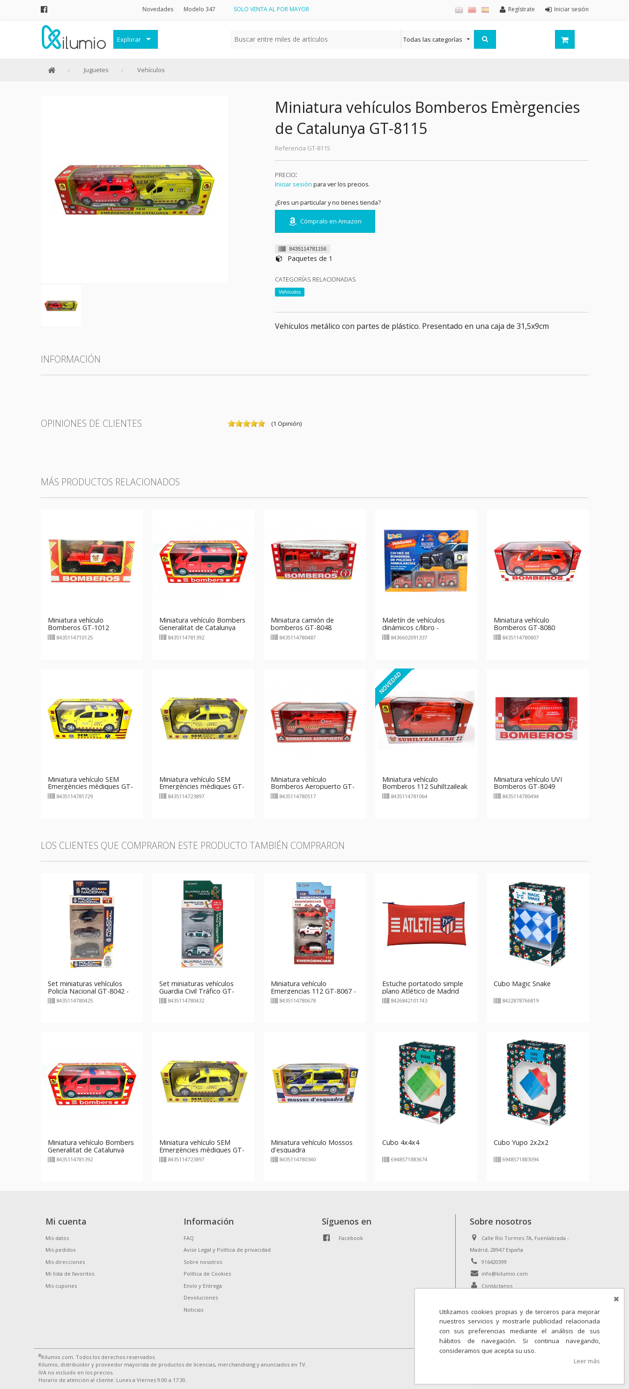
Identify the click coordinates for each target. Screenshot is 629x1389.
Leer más (587, 1361)
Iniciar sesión (293, 184)
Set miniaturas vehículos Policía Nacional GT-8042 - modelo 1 (88, 991)
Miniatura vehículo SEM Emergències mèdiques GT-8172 (90, 787)
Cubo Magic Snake (522, 983)
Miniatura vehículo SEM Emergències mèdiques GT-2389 (201, 787)
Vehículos (151, 70)
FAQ (189, 1237)
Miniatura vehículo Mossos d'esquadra (312, 1146)
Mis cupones (61, 1285)
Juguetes (96, 70)
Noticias (193, 1309)
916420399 (494, 1261)
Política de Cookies (207, 1273)
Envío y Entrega (203, 1285)
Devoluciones (201, 1297)
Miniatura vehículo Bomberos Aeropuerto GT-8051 (313, 787)
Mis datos (57, 1237)
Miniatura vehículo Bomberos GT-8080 (524, 624)
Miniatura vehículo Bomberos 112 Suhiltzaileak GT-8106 (424, 787)
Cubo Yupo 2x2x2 (521, 1142)
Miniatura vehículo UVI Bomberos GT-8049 (528, 783)
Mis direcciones (65, 1261)
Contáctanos (496, 1285)
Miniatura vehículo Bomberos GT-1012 (78, 624)
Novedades (157, 9)
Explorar (129, 39)
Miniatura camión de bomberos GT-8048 (302, 624)
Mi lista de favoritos (69, 1273)
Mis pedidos (60, 1249)
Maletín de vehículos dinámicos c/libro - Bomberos (413, 627)
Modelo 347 (199, 9)
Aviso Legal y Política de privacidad (227, 1249)
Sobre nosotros (203, 1261)
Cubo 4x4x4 (400, 1142)
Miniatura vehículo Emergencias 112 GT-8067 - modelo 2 (313, 991)
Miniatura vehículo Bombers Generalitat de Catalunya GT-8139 (202, 627)
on (231, 423)
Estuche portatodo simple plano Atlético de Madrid (422, 987)
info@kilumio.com (504, 1273)
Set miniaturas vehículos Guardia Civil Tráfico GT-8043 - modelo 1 (196, 991)
